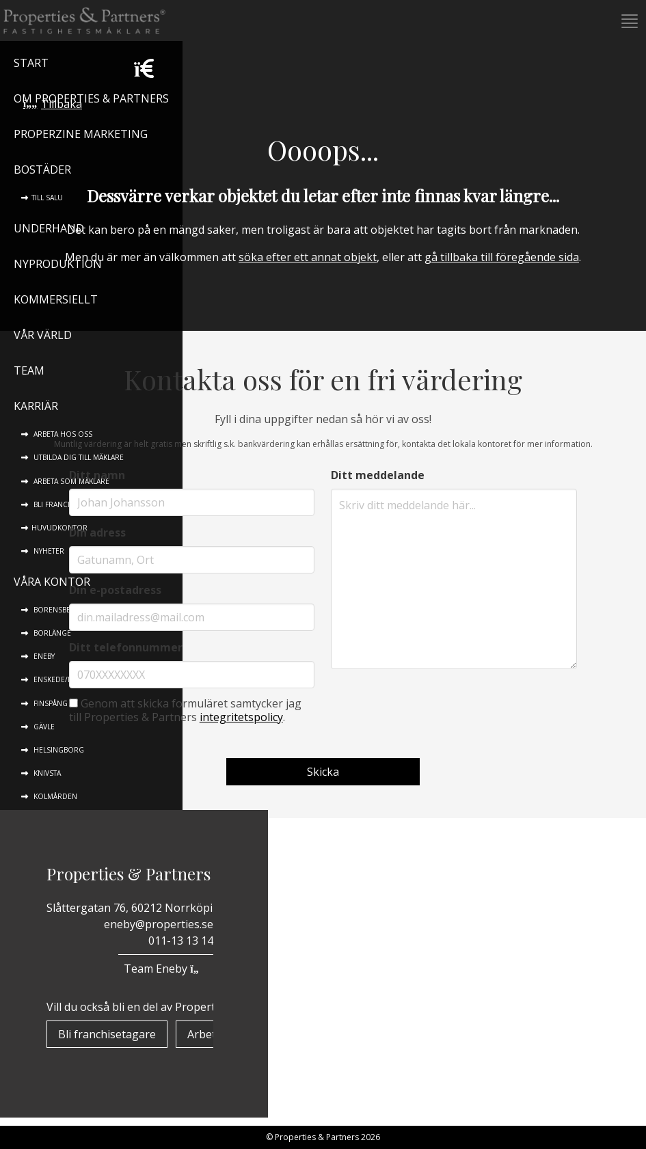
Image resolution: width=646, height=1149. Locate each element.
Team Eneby (165, 968)
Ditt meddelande (378, 475)
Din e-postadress (115, 589)
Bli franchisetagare (107, 1034)
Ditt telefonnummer (126, 647)
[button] (628, 21)
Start (31, 62)
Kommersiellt (56, 299)
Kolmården (54, 796)
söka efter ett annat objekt (308, 257)
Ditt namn (97, 475)
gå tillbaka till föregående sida (502, 257)
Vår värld (43, 334)
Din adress (97, 532)
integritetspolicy (241, 717)
